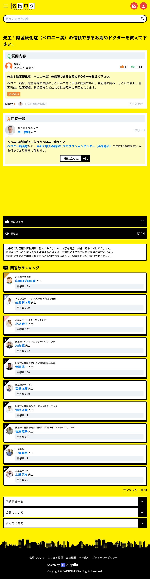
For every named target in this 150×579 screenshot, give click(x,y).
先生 (28, 130)
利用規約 (84, 557)
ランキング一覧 (135, 490)
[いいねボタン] (70, 158)
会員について (37, 557)
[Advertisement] (75, 189)
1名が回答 (35, 104)
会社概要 (71, 557)
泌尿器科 (14, 94)
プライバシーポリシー (105, 557)
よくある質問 (55, 557)
